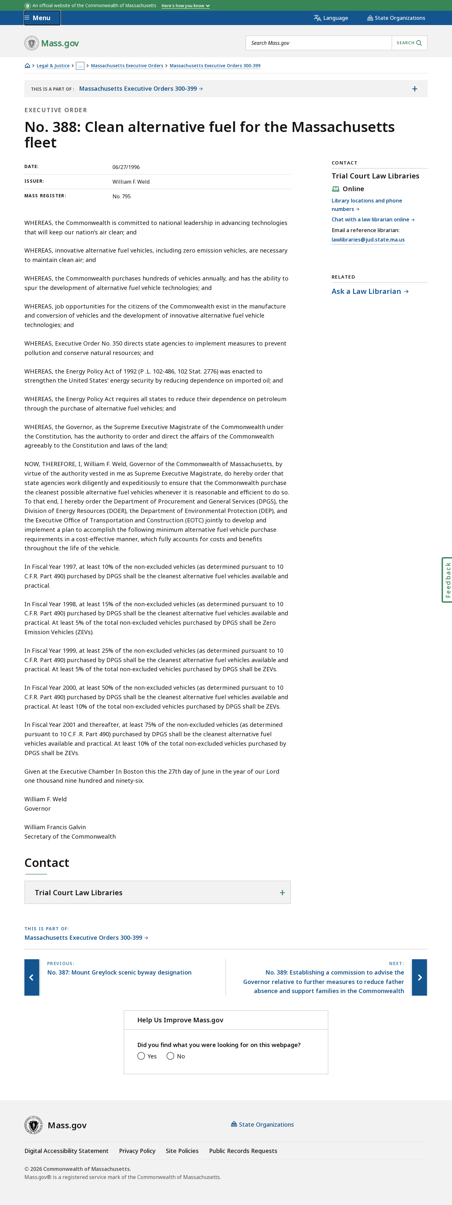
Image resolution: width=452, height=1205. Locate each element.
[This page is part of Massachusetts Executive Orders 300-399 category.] (86, 938)
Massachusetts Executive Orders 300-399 (215, 66)
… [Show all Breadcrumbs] (80, 66)
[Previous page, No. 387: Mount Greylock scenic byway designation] (32, 977)
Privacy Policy (137, 1151)
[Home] (27, 65)
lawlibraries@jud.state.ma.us (368, 239)
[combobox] (337, 42)
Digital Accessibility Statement (66, 1151)
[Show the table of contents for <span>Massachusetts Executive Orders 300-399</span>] (414, 88)
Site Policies (182, 1151)
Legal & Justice (53, 66)
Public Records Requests (243, 1151)
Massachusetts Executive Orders (127, 66)
